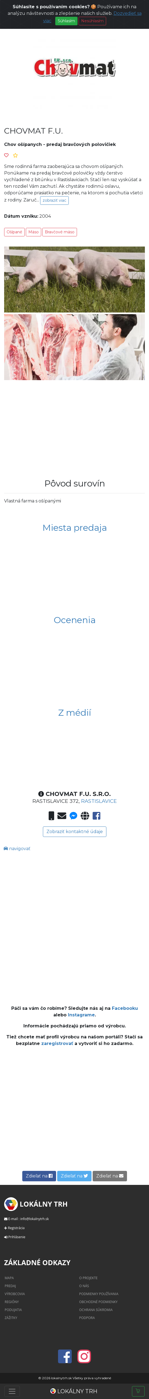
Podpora (87, 1317)
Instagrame (81, 1015)
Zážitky (11, 1317)
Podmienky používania (98, 1294)
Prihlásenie (16, 1237)
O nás (84, 1286)
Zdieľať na (39, 1176)
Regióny (12, 1302)
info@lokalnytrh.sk (34, 1218)
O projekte (88, 1278)
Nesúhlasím (92, 20)
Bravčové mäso (59, 232)
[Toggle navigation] (12, 1391)
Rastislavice (99, 801)
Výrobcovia (15, 1294)
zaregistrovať (57, 1043)
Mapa (9, 1278)
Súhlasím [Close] (66, 20)
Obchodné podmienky (98, 1302)
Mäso (33, 232)
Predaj (10, 1286)
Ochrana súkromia (96, 1309)
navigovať (17, 848)
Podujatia (13, 1309)
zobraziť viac (54, 200)
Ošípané (14, 232)
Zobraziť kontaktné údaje (74, 831)
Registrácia (16, 1228)
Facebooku (125, 1008)
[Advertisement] (74, 426)
